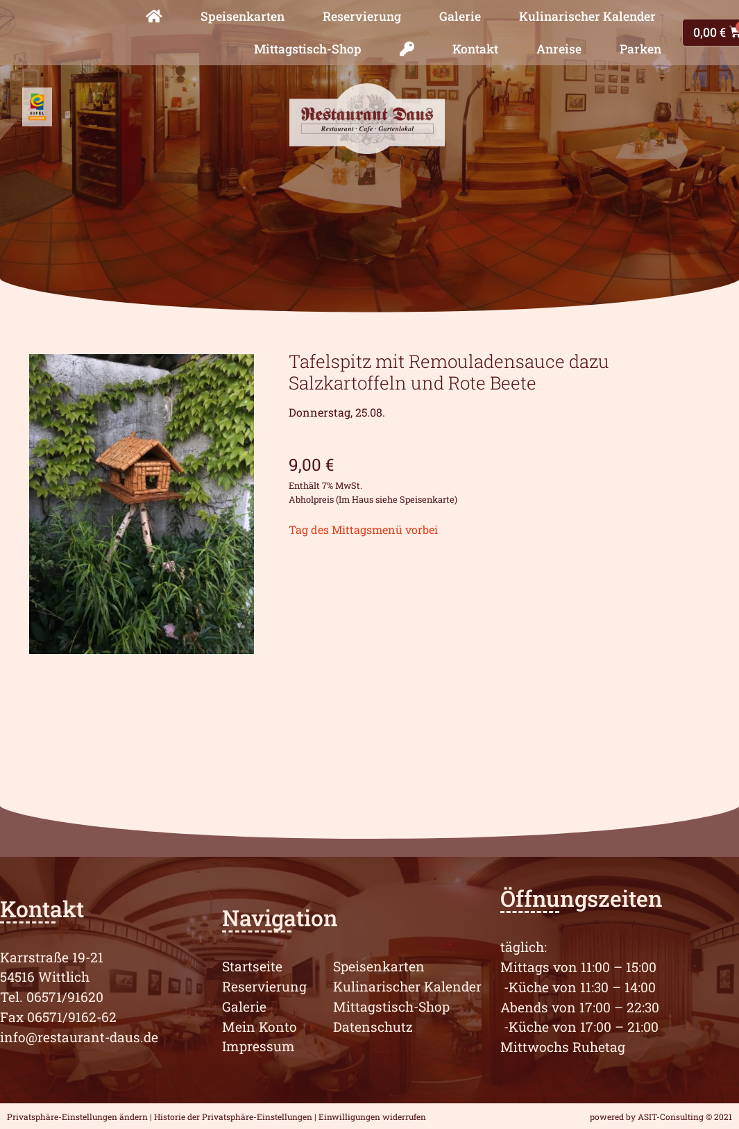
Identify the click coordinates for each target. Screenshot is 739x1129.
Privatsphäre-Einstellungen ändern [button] (77, 1116)
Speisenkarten (242, 16)
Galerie (460, 16)
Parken (640, 49)
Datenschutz (373, 1026)
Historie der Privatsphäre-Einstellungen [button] (233, 1116)
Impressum (258, 1046)
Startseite (252, 966)
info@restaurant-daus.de (79, 1037)
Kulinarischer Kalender (587, 16)
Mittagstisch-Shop (308, 49)
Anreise (558, 49)
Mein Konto (259, 1026)
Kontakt (475, 49)
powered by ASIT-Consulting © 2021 (661, 1116)
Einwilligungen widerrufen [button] (372, 1116)
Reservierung (362, 16)
